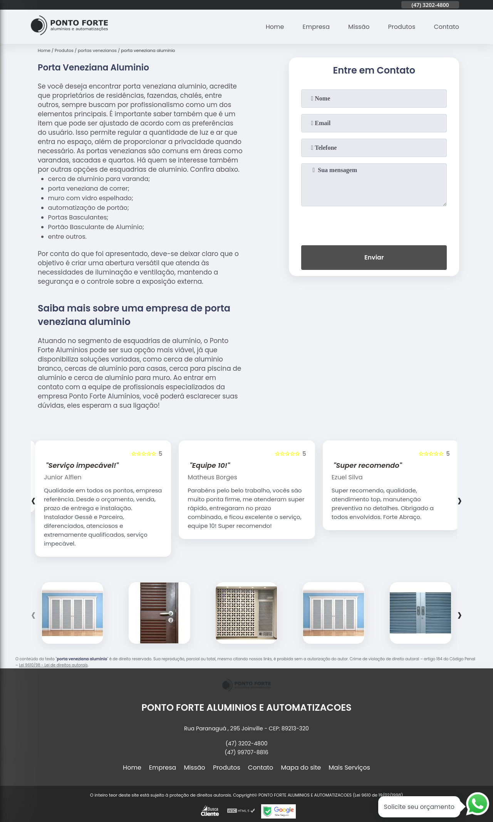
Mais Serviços (349, 767)
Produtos (402, 26)
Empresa (316, 26)
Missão (358, 26)
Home (275, 26)
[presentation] (374, 224)
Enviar (374, 257)
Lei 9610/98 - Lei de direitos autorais (53, 665)
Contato (446, 26)
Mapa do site (301, 767)
